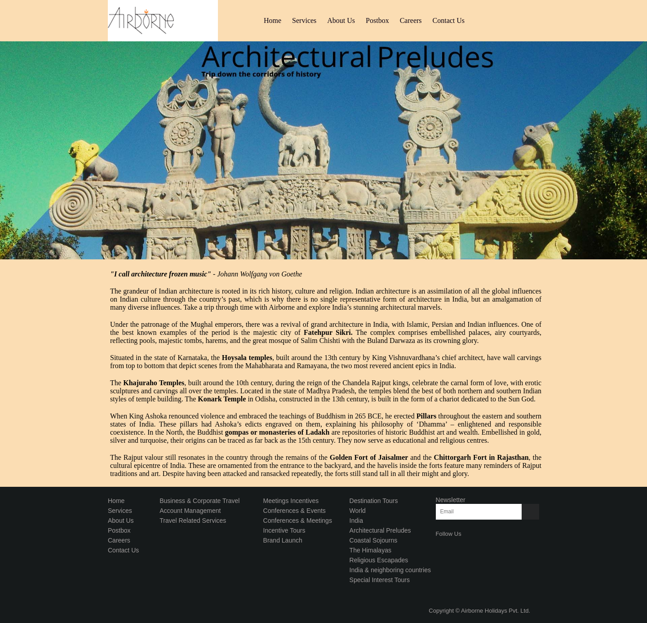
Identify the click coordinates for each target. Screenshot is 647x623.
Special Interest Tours (380, 579)
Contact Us (449, 20)
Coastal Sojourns (374, 540)
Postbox (377, 20)
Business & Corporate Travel (199, 500)
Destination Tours (374, 500)
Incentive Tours (284, 530)
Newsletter (450, 499)
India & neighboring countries (390, 570)
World (358, 510)
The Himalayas (370, 550)
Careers (411, 20)
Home (272, 20)
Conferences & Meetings (297, 520)
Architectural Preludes (380, 530)
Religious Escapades (379, 560)
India (356, 520)
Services (304, 20)
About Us (341, 20)
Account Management (190, 510)
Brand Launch (282, 540)
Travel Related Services (193, 520)
